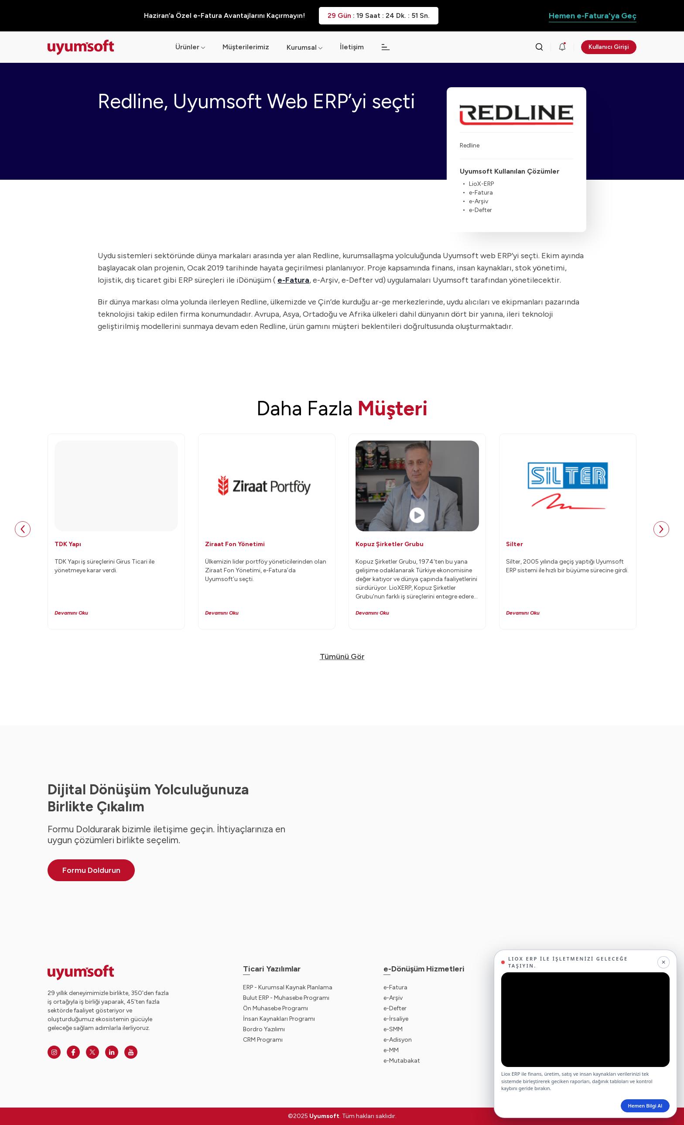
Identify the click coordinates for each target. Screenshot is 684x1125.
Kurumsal (302, 47)
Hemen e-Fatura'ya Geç (592, 16)
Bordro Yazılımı (264, 1029)
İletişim (352, 47)
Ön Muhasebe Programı (275, 1008)
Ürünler (190, 47)
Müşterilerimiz (245, 47)
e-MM (391, 1050)
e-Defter (395, 1008)
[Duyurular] (562, 47)
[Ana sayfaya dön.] (104, 47)
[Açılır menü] (320, 47)
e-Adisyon (397, 1039)
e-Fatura (395, 987)
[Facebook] (73, 1052)
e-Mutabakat (401, 1060)
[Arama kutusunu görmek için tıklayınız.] (539, 47)
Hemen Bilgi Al (645, 1105)
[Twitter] (92, 1052)
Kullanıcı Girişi (608, 47)
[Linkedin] (111, 1052)
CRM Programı (263, 1039)
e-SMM (393, 1029)
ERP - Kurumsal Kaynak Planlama (287, 987)
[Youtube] (130, 1052)
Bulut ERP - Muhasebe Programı (286, 998)
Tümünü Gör (342, 656)
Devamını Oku (71, 613)
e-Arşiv (393, 998)
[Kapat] (663, 962)
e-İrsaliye (395, 1018)
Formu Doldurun (91, 870)
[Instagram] (54, 1052)
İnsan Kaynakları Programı (279, 1018)
